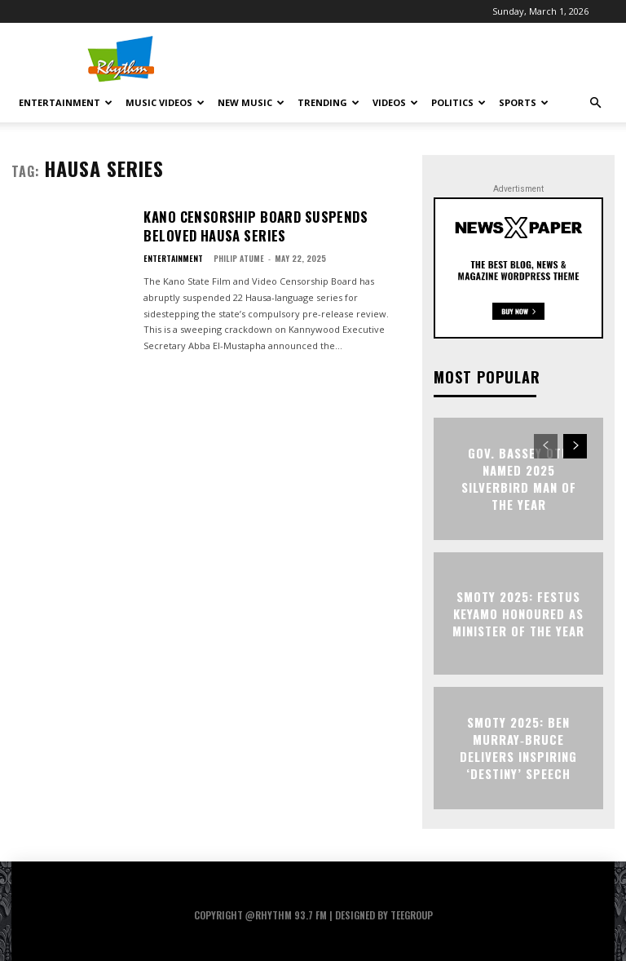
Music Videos (165, 102)
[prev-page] (546, 446)
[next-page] (575, 446)
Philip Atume (239, 252)
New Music (251, 102)
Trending (328, 102)
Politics (458, 102)
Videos (395, 102)
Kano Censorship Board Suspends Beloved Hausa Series (261, 223)
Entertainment (65, 102)
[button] (595, 103)
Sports (524, 102)
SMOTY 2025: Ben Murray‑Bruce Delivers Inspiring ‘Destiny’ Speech (518, 748)
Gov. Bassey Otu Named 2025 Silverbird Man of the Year (518, 479)
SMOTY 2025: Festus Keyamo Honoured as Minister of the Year (518, 613)
